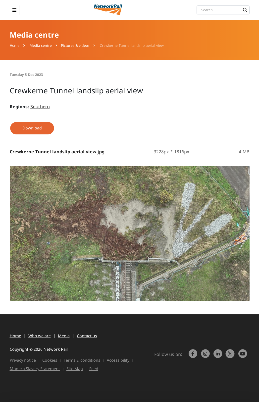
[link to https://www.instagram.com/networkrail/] (206, 356)
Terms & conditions (82, 360)
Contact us (87, 336)
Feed (93, 368)
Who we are (39, 336)
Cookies (49, 360)
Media (64, 336)
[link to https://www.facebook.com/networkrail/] (193, 356)
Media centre (41, 45)
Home (14, 45)
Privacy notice (23, 360)
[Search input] (224, 9)
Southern (40, 107)
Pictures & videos (75, 45)
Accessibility (118, 360)
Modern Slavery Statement (35, 368)
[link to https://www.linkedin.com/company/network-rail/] (218, 356)
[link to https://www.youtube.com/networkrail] (243, 356)
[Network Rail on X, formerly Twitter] (230, 356)
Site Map (74, 368)
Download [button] (32, 128)
